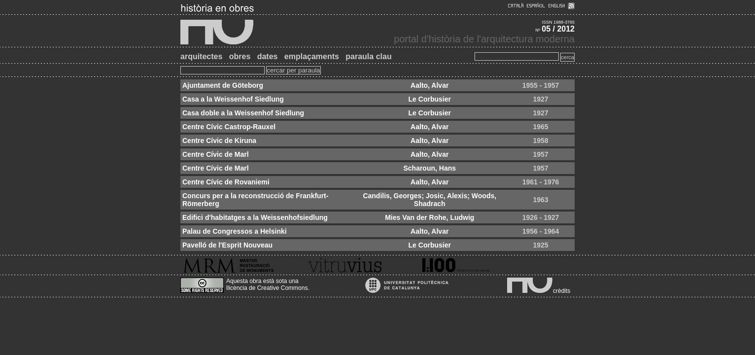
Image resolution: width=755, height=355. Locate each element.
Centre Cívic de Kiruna (219, 140)
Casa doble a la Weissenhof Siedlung (243, 113)
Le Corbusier (430, 99)
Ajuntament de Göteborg (222, 85)
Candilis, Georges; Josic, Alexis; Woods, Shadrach (429, 200)
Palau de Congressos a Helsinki (234, 231)
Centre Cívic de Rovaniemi (226, 182)
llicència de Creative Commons (267, 287)
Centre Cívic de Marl (215, 154)
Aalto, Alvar (429, 85)
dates (267, 56)
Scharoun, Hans (429, 168)
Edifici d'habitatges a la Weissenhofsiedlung (255, 217)
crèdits (561, 290)
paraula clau (368, 56)
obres (240, 56)
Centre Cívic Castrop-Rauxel (228, 127)
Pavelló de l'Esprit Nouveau (227, 245)
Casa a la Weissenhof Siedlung (233, 99)
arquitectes (201, 56)
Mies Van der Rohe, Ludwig (429, 217)
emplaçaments (311, 56)
